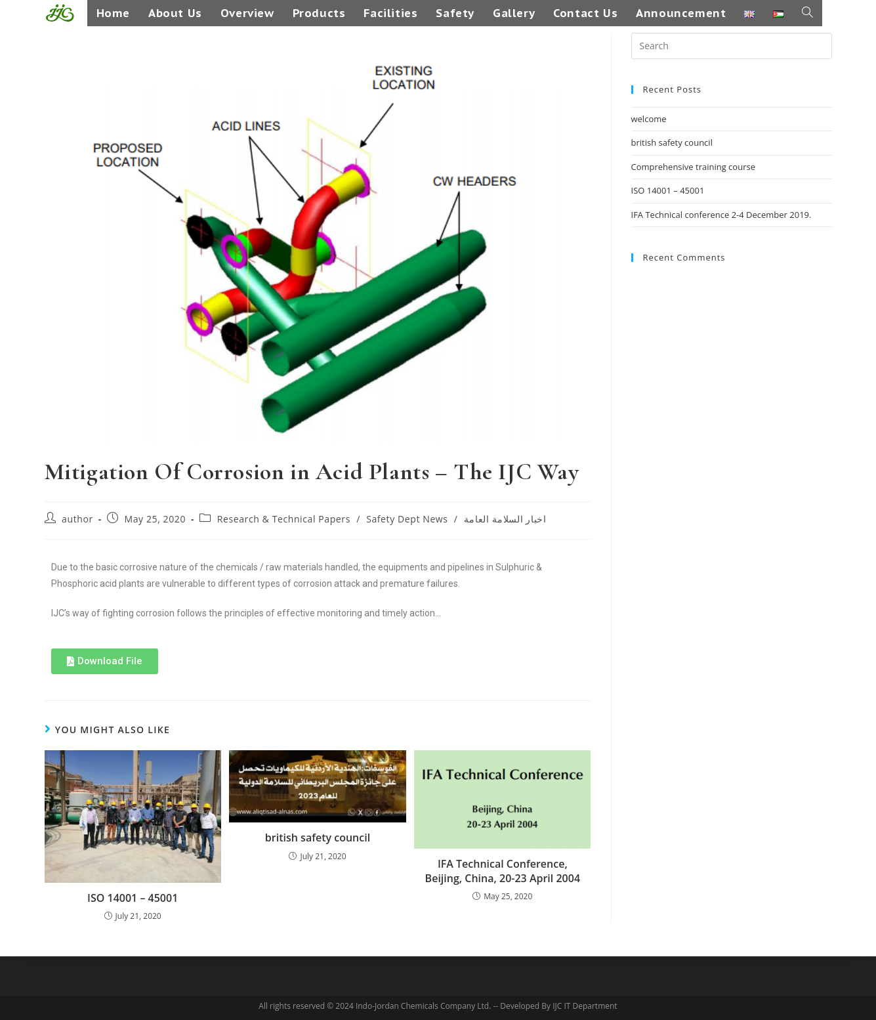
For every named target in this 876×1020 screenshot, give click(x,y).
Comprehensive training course (693, 167)
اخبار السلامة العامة (505, 519)
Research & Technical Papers (283, 519)
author (77, 519)
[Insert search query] (731, 46)
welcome (649, 119)
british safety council (317, 837)
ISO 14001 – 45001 (132, 898)
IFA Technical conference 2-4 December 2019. (721, 215)
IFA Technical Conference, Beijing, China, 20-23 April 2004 (502, 871)
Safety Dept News (407, 519)
